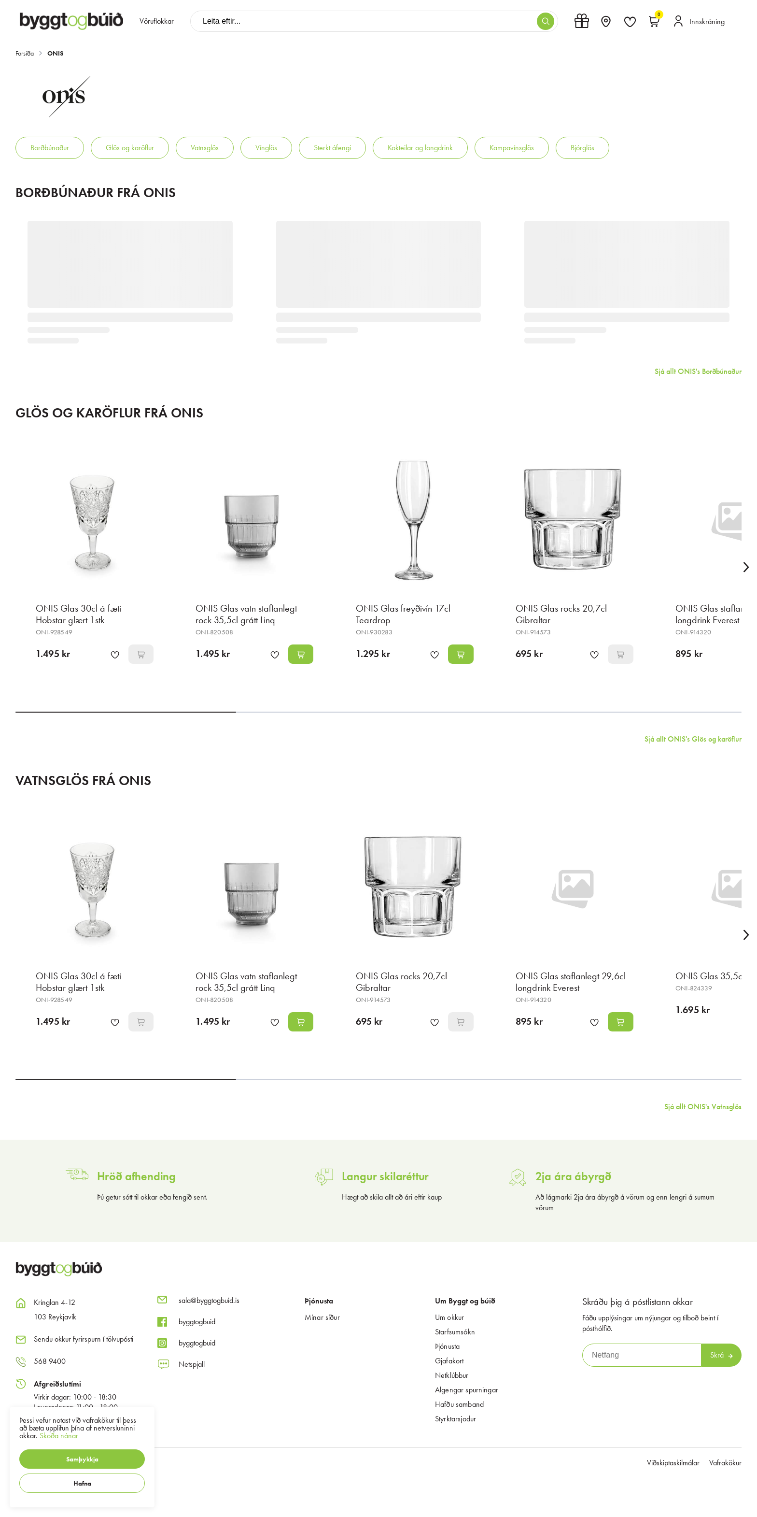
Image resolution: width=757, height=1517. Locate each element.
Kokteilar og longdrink (420, 148)
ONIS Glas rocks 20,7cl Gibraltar (561, 614)
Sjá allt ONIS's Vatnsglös (703, 1107)
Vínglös (266, 148)
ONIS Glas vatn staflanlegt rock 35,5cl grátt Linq (246, 614)
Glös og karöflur (130, 148)
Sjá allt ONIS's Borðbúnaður (698, 371)
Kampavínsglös (512, 148)
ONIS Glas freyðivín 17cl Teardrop (403, 614)
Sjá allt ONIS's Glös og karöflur (693, 739)
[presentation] (157, 21)
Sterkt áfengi (332, 148)
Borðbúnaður (49, 148)
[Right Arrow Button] (746, 567)
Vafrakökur (725, 1463)
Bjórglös (582, 148)
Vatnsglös (205, 148)
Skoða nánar (59, 1436)
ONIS (55, 53)
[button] (82, 1459)
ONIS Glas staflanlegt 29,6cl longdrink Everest (571, 982)
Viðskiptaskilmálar (673, 1463)
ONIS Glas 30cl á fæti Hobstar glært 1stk (78, 614)
